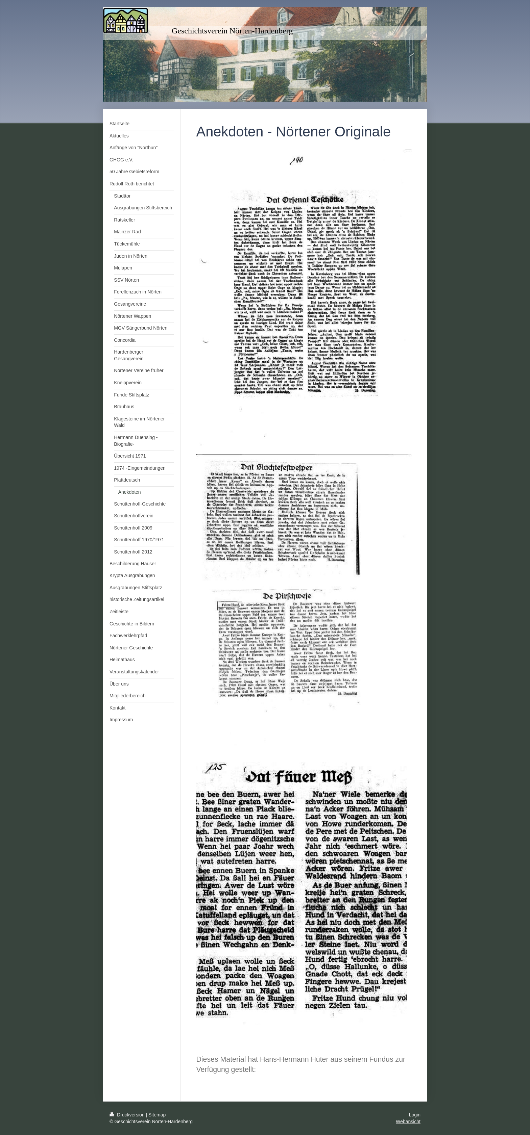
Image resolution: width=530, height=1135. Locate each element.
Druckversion (128, 1114)
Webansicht (408, 1121)
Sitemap (157, 1114)
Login (414, 1114)
